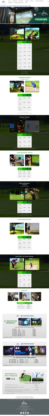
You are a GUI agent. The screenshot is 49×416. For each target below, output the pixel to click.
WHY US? (1, 4)
